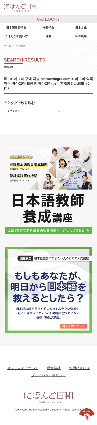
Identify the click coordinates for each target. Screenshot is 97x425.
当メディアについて (22, 368)
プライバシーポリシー (48, 375)
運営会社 (54, 368)
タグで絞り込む (23, 103)
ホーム (7, 46)
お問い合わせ (79, 368)
